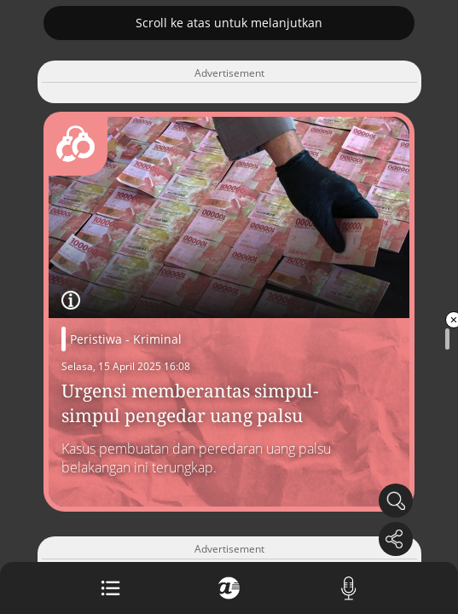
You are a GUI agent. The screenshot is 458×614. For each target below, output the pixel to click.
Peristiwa (96, 339)
